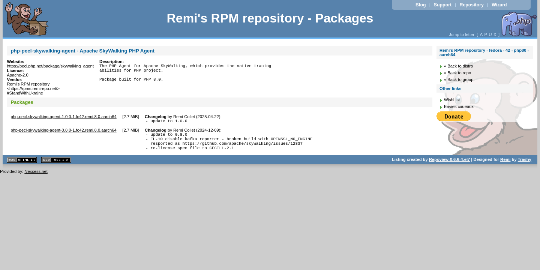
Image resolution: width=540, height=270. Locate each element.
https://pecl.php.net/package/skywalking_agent (50, 66)
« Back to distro (458, 66)
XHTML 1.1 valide (22, 165)
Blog (421, 5)
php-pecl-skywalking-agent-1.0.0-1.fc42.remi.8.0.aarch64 (63, 116)
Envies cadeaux (459, 106)
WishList (452, 100)
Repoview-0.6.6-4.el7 (449, 165)
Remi (505, 165)
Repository (472, 5)
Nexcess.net (36, 177)
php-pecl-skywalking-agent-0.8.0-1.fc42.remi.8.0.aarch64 (63, 131)
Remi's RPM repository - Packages (269, 18)
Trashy (524, 165)
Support (443, 5)
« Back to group (458, 79)
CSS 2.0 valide (56, 165)
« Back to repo (457, 72)
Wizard (499, 5)
